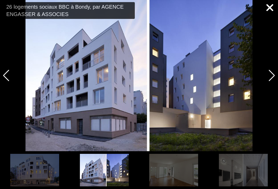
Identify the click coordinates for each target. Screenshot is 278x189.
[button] (271, 75)
